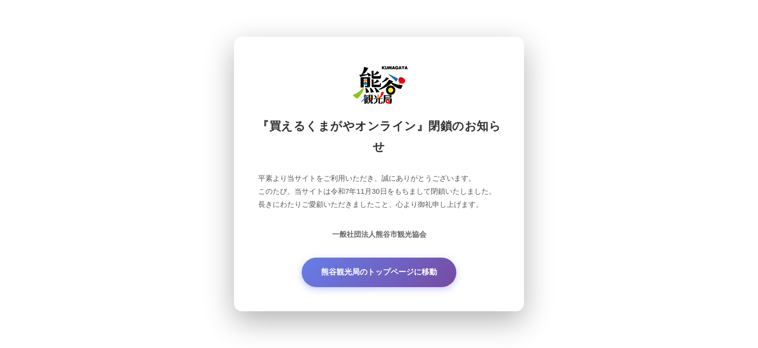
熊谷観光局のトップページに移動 (379, 272)
